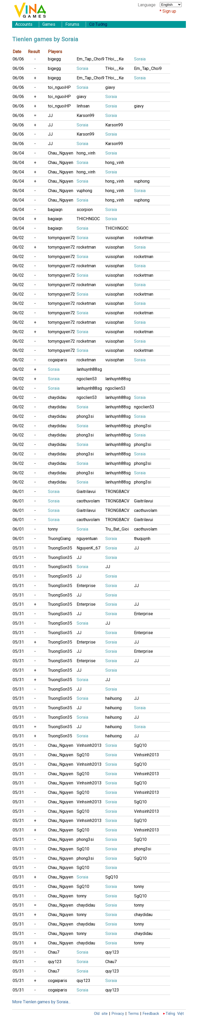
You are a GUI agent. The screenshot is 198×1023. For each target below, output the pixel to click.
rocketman (143, 237)
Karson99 (85, 115)
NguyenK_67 (88, 548)
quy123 (112, 952)
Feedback (151, 1013)
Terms (133, 1013)
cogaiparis (57, 359)
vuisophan (114, 237)
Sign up (169, 11)
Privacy (118, 1013)
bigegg (54, 58)
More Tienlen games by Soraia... (41, 1001)
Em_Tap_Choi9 (90, 58)
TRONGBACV (117, 491)
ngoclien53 (87, 378)
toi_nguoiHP (59, 87)
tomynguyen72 (61, 237)
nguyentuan (87, 538)
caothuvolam (88, 500)
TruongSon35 (60, 548)
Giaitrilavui (86, 491)
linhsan (83, 106)
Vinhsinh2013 (89, 745)
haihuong (113, 698)
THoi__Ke (114, 58)
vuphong (142, 181)
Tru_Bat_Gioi (117, 529)
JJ (50, 115)
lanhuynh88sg (89, 369)
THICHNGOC (88, 218)
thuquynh (142, 538)
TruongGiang (59, 538)
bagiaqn (55, 209)
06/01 (18, 491)
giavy (110, 87)
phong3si (85, 416)
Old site (101, 1013)
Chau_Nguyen (60, 153)
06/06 (18, 58)
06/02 (18, 237)
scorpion (85, 209)
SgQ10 (140, 745)
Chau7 (53, 952)
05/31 (18, 548)
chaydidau (57, 397)
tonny (53, 529)
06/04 (18, 153)
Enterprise (86, 585)
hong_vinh (86, 153)
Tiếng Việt (175, 1013)
